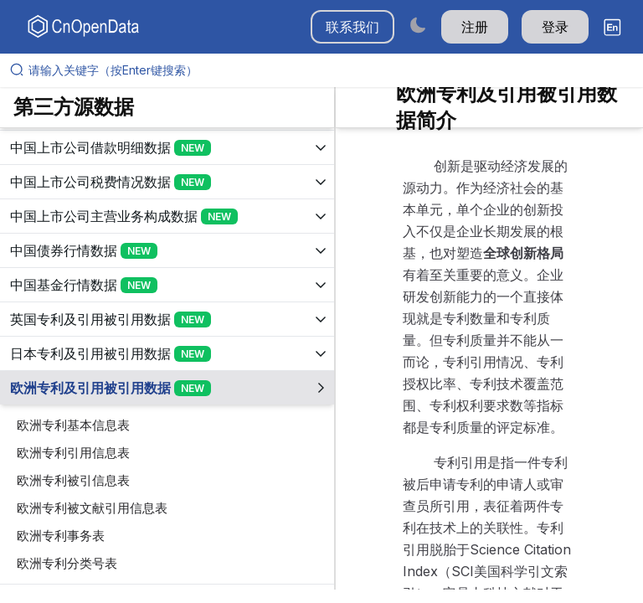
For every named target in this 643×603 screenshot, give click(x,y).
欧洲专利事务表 (61, 536)
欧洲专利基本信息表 (73, 425)
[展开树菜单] (167, 147)
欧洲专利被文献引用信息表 (92, 508)
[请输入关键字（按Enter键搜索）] (328, 70)
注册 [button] (474, 26)
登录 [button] (555, 26)
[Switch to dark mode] (418, 24)
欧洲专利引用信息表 (73, 453)
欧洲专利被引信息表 (73, 480)
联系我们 (352, 26)
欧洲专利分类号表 (67, 563)
